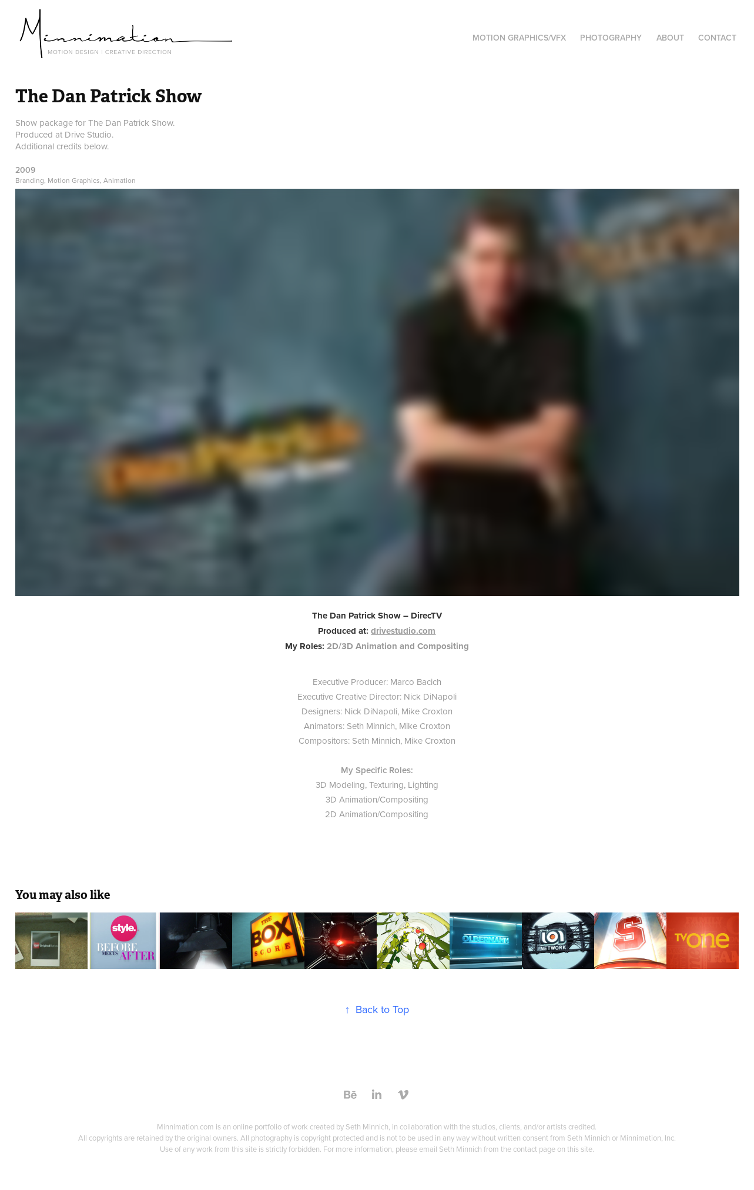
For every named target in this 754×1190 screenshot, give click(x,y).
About (670, 38)
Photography (611, 38)
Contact (717, 38)
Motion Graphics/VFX (519, 38)
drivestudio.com (403, 630)
